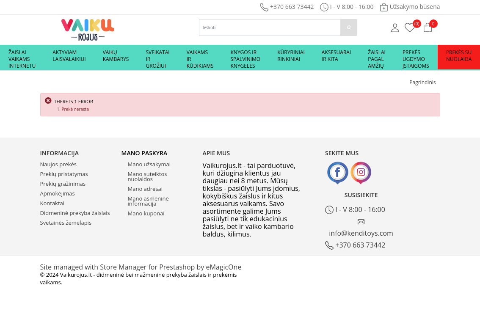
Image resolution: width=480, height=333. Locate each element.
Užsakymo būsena (410, 7)
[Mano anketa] (395, 27)
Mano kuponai (146, 213)
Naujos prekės (58, 164)
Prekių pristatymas (64, 173)
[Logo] (87, 29)
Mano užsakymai (149, 164)
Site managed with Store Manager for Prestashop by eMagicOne (141, 267)
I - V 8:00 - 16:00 (355, 210)
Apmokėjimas (57, 193)
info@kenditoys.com (361, 227)
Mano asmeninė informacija (148, 201)
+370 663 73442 (287, 7)
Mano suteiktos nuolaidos (147, 176)
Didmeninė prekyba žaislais (75, 212)
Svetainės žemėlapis (66, 222)
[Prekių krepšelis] (410, 27)
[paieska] (348, 27)
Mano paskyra (144, 153)
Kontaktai (52, 203)
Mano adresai (145, 188)
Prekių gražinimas (63, 183)
